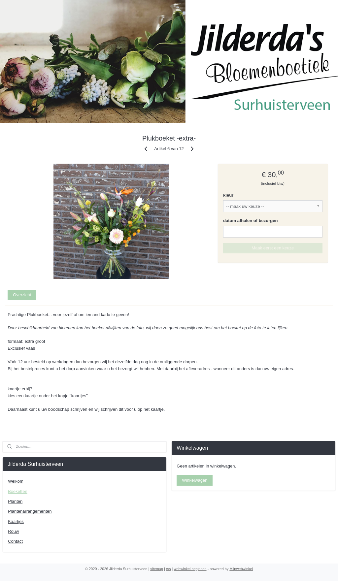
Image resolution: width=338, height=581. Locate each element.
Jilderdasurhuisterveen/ (199, 501)
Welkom (15, 481)
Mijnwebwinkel (241, 569)
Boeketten (17, 491)
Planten (15, 501)
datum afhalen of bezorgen (250, 220)
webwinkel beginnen (190, 569)
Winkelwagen (194, 480)
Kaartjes (16, 521)
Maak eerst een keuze (273, 247)
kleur (228, 195)
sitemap (156, 569)
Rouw (13, 531)
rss (168, 569)
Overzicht (22, 294)
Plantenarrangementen (29, 511)
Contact (15, 541)
